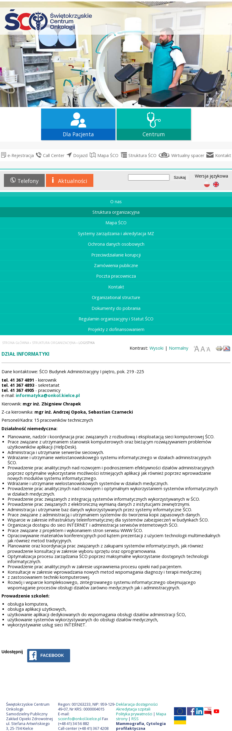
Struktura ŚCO (142, 155)
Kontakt (223, 155)
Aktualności (72, 180)
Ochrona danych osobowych (116, 244)
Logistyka (87, 343)
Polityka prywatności (134, 714)
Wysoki (156, 348)
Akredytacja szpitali (133, 709)
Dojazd (80, 155)
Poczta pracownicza (116, 276)
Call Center (53, 155)
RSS (135, 718)
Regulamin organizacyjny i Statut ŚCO (116, 319)
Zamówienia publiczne (116, 265)
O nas (116, 201)
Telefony (28, 180)
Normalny (178, 348)
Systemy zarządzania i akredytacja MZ (116, 233)
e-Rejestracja (21, 155)
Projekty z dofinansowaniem (116, 329)
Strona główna (15, 343)
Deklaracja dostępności (137, 704)
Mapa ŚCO (107, 155)
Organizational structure (116, 297)
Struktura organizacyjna (116, 212)
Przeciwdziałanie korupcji (116, 255)
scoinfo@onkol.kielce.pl (79, 718)
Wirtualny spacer (187, 155)
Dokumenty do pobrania (116, 308)
